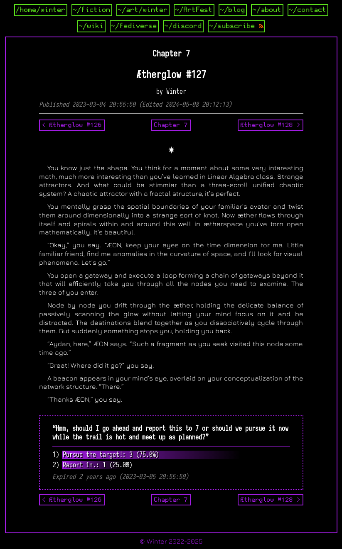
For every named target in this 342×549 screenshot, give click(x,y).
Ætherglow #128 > (270, 125)
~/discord (183, 26)
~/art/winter (143, 10)
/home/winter (41, 10)
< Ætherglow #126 (72, 125)
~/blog (232, 10)
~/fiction (92, 10)
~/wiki (91, 26)
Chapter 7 (171, 125)
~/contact (308, 10)
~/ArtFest (194, 10)
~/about (267, 10)
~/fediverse (134, 26)
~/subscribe (236, 26)
